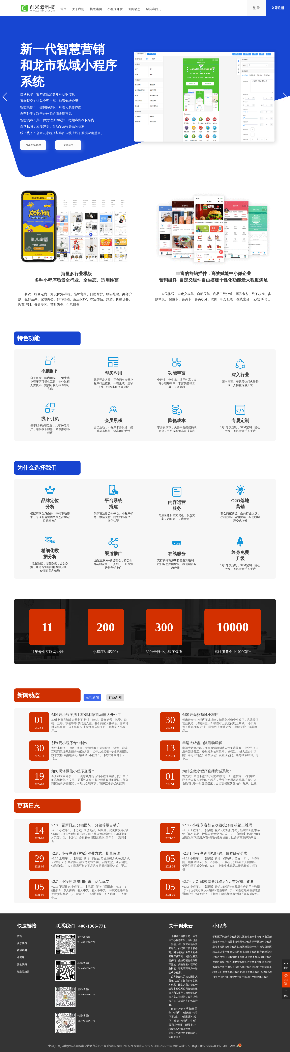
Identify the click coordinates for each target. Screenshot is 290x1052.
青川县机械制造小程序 (232, 956)
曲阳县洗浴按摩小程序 (240, 966)
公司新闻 (92, 697)
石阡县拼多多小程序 (229, 972)
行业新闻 (115, 697)
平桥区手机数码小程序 (224, 936)
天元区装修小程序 (222, 961)
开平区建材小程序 (262, 941)
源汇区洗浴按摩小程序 (249, 936)
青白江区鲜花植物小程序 (243, 951)
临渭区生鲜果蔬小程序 (256, 977)
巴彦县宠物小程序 (250, 972)
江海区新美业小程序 (248, 946)
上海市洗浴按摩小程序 (224, 946)
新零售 (189, 1024)
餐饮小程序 (181, 1020)
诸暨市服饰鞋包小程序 (240, 941)
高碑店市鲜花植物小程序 (258, 956)
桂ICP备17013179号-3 (224, 1046)
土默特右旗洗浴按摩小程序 (246, 961)
